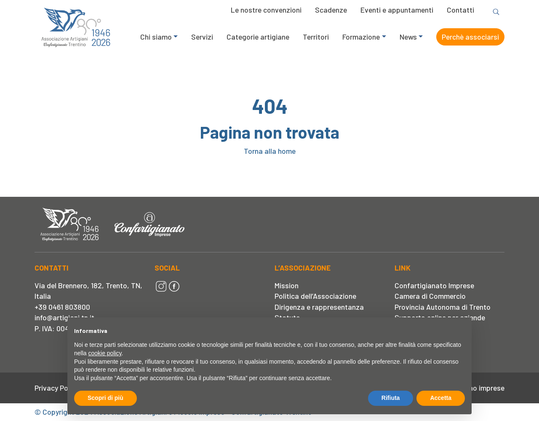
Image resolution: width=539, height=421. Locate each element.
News (408, 36)
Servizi (202, 36)
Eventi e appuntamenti (396, 9)
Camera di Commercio (430, 295)
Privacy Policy (57, 387)
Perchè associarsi (470, 36)
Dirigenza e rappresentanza (319, 306)
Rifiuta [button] (391, 397)
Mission (287, 285)
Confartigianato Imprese (434, 285)
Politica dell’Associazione (315, 295)
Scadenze (331, 9)
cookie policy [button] (104, 353)
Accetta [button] (440, 397)
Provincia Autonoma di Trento (443, 306)
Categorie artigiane (258, 36)
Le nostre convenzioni (266, 9)
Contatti (460, 9)
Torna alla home (270, 151)
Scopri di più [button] (105, 397)
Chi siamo (156, 36)
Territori (316, 36)
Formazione (361, 36)
